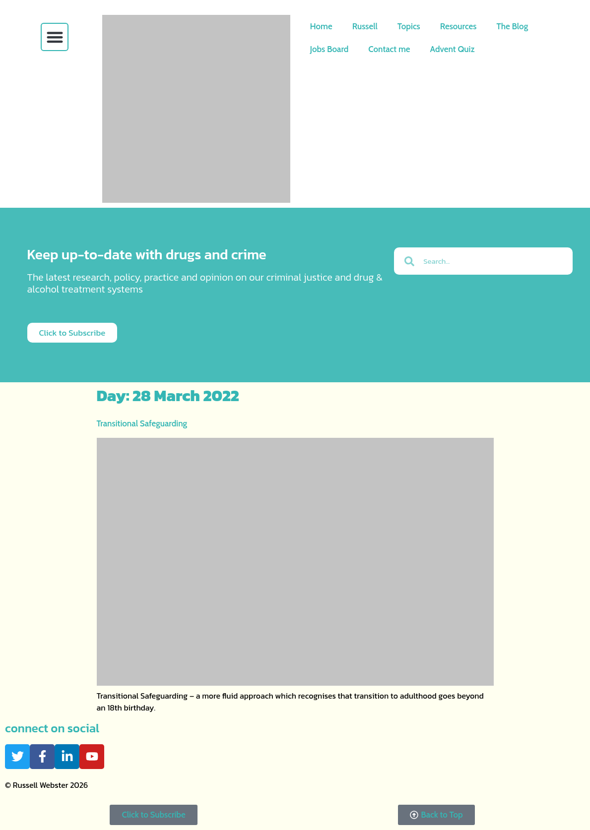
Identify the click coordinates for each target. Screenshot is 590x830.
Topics (408, 26)
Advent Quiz (452, 49)
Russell (365, 26)
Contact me (389, 49)
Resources (458, 26)
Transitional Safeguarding (142, 423)
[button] (55, 37)
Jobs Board (329, 49)
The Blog (512, 26)
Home (321, 26)
